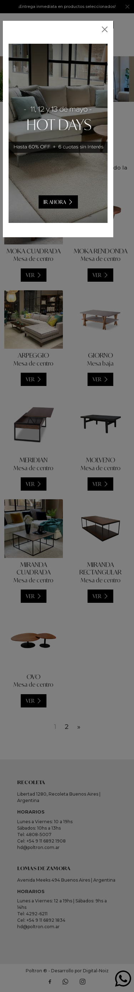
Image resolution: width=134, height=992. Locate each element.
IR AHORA (64, 202)
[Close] (104, 29)
